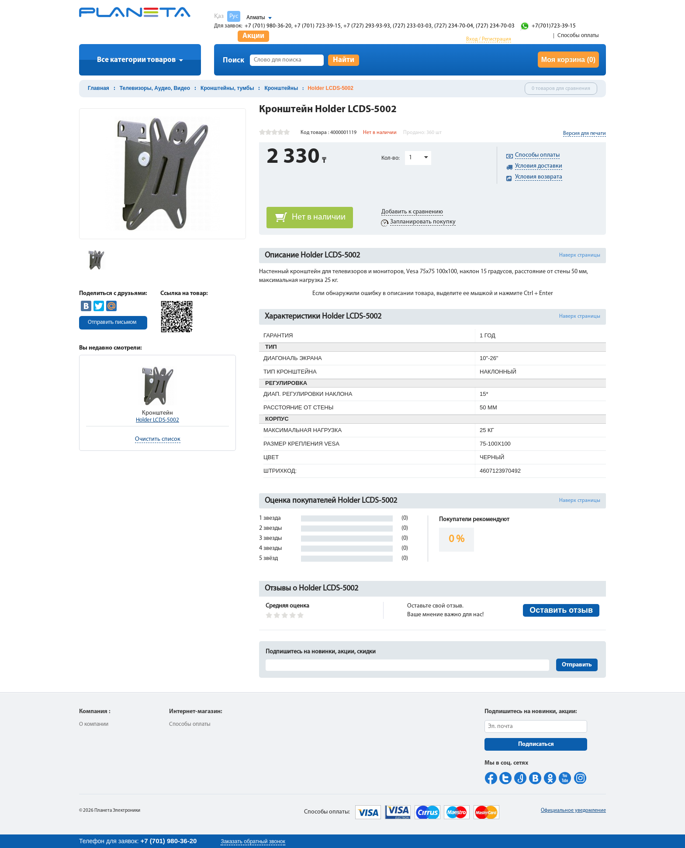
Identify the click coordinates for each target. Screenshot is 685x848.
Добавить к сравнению (412, 212)
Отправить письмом (112, 322)
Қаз (219, 16)
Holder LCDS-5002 (157, 420)
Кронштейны (281, 88)
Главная (98, 88)
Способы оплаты (578, 35)
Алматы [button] (255, 18)
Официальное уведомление (573, 810)
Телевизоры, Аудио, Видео (155, 88)
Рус (233, 16)
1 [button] (410, 157)
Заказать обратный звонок (253, 841)
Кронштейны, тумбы (227, 88)
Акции (253, 36)
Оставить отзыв (561, 610)
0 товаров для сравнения (561, 88)
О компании (93, 724)
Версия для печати (584, 133)
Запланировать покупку (423, 222)
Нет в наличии (319, 217)
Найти (343, 60)
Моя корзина (568, 59)
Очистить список (157, 439)
